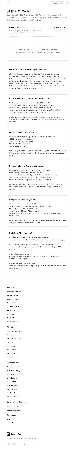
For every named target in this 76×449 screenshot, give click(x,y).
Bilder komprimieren (14, 292)
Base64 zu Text (12, 393)
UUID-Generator (12, 385)
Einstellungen (60, 27)
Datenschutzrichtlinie (14, 406)
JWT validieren (11, 382)
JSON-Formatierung (13, 371)
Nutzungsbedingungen (14, 410)
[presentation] (38, 47)
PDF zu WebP (11, 350)
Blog (8, 419)
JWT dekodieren (12, 378)
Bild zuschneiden (12, 295)
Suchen (58, 3)
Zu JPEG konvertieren (14, 307)
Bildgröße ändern (13, 299)
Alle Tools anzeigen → (14, 321)
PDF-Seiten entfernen (14, 339)
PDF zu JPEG (11, 342)
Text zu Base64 (12, 389)
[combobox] (13, 444)
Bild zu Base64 (11, 303)
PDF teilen (10, 335)
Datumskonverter (13, 367)
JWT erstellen (11, 374)
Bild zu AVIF (11, 318)
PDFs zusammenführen (14, 331)
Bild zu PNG (11, 310)
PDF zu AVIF (11, 353)
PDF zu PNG (11, 346)
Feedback (10, 423)
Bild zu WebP (11, 314)
